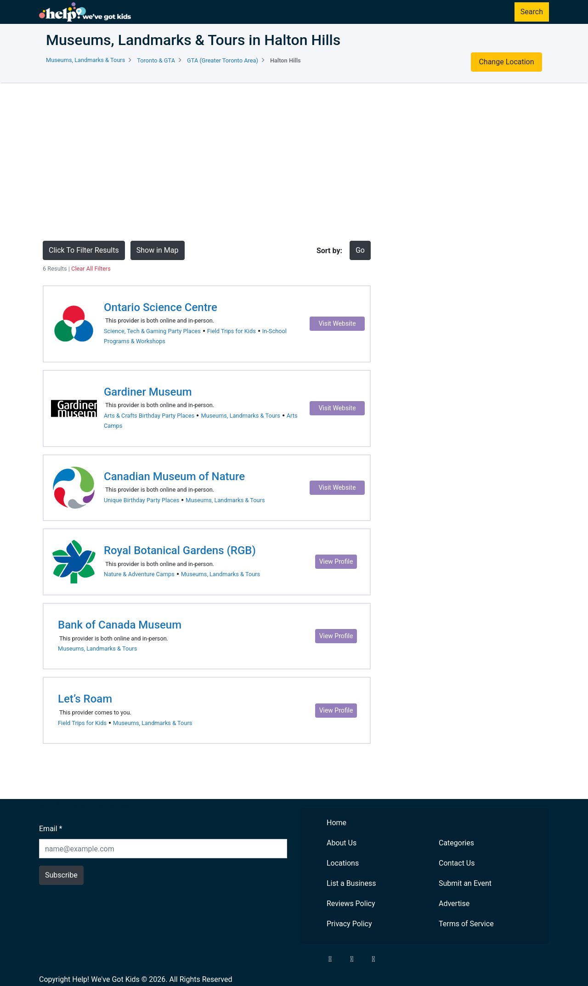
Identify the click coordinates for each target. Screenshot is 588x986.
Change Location (506, 61)
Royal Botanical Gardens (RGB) (180, 550)
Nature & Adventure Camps (139, 574)
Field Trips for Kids (231, 331)
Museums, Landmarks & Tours (85, 60)
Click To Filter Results (84, 250)
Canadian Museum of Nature (174, 476)
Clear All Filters (91, 268)
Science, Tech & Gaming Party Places (152, 331)
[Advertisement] (294, 161)
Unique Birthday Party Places (141, 500)
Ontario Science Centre (160, 307)
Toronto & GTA (156, 60)
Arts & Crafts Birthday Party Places (149, 415)
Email (50, 828)
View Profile (336, 561)
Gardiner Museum (148, 391)
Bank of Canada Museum (119, 624)
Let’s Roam (85, 698)
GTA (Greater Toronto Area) (222, 60)
